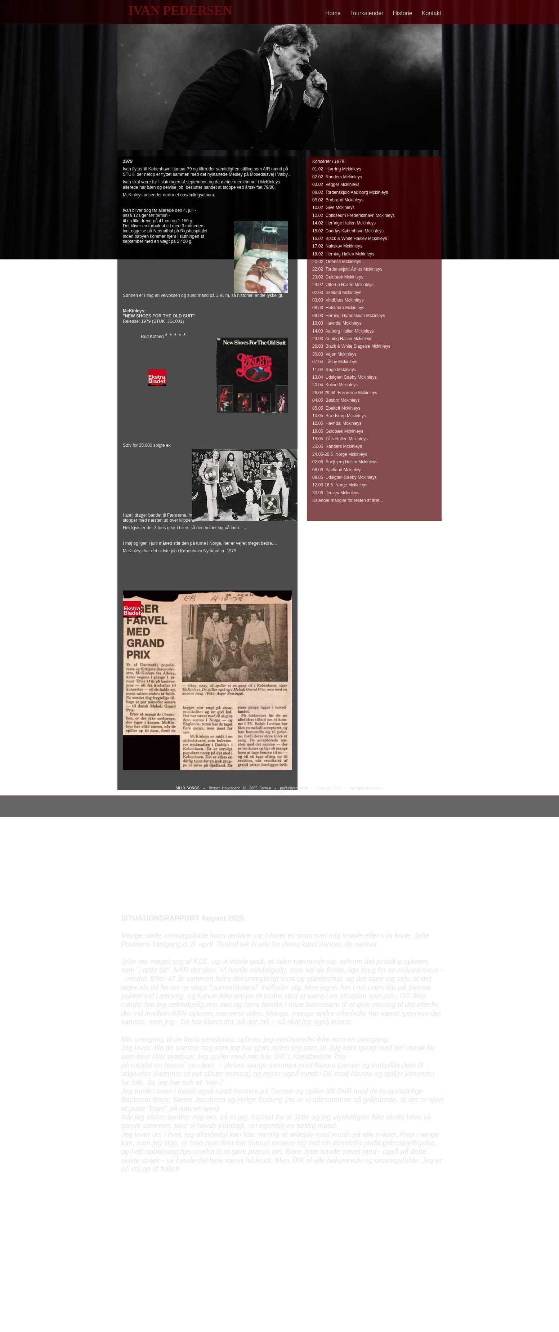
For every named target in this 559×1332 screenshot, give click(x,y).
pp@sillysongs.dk (294, 788)
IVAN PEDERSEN (180, 10)
